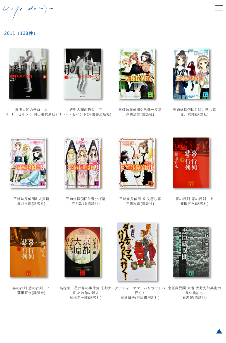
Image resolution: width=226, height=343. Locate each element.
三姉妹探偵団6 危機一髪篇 (140, 110)
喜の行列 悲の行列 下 (31, 288)
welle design (28, 13)
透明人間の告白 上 (31, 110)
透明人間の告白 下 (86, 110)
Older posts (12, 314)
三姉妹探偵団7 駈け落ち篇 (194, 110)
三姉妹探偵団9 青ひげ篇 (86, 199)
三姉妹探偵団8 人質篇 (31, 199)
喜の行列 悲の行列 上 (194, 199)
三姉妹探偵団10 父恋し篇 (140, 199)
